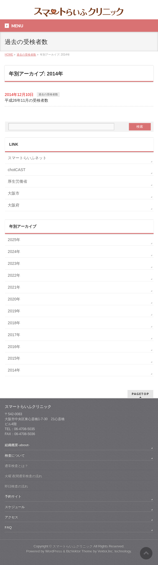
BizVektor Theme (79, 551)
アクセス (11, 517)
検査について (15, 455)
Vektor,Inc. (106, 551)
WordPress (53, 551)
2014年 (14, 370)
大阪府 (13, 205)
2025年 (14, 239)
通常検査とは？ (16, 466)
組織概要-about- (17, 445)
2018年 (14, 323)
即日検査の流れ (16, 486)
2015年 (14, 358)
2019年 (14, 311)
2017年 (14, 335)
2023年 (14, 263)
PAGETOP (140, 394)
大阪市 (13, 193)
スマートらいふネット (27, 158)
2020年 (14, 299)
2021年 (14, 287)
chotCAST (17, 170)
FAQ (8, 527)
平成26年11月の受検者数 (26, 100)
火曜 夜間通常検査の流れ (23, 476)
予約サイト (13, 496)
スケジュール (15, 507)
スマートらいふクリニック (73, 546)
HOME (9, 54)
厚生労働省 (17, 181)
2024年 (14, 251)
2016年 (14, 346)
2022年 (14, 275)
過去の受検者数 (26, 54)
